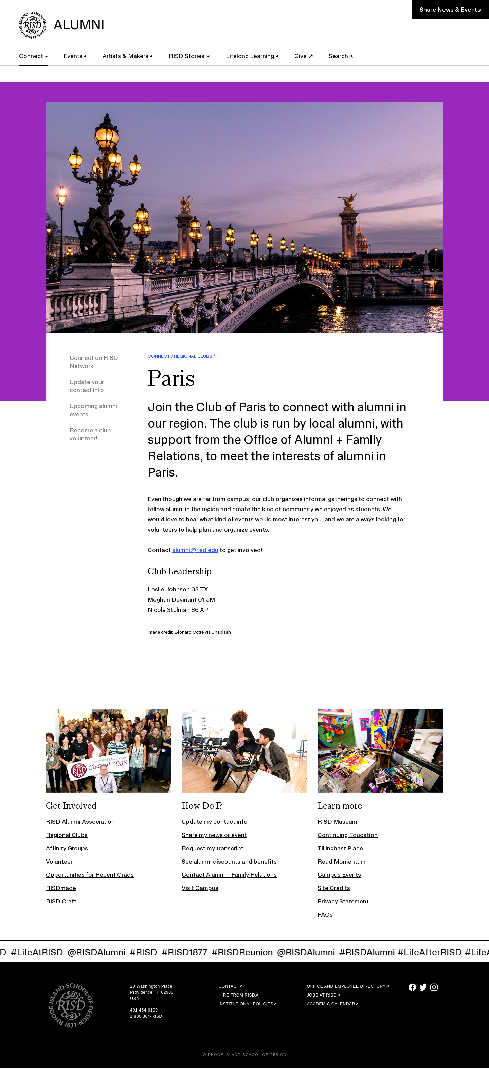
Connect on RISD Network (94, 362)
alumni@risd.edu (195, 550)
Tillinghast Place (340, 849)
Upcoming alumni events (93, 410)
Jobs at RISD (322, 995)
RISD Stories (188, 55)
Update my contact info (215, 822)
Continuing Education (348, 835)
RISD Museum (337, 822)
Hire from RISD (237, 995)
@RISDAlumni (100, 952)
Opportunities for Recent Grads (90, 875)
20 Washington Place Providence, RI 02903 (151, 990)
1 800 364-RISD (146, 1017)
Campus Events (339, 875)
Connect (32, 55)
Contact (229, 987)
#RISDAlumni (371, 952)
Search (342, 55)
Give (301, 55)
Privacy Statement (343, 902)
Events (74, 55)
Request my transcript (212, 849)
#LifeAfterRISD (433, 952)
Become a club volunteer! (90, 435)
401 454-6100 (144, 1010)
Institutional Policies (246, 1004)
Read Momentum (342, 862)
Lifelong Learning (251, 55)
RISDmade (61, 888)
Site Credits (334, 888)
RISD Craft (61, 902)
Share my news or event (214, 835)
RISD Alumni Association (80, 822)
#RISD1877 (188, 952)
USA (134, 999)
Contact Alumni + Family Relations (229, 875)
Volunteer (59, 862)
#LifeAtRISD (41, 952)
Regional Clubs (193, 356)
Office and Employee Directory (346, 987)
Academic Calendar (331, 1004)
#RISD (147, 952)
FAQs (325, 915)
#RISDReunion (246, 952)
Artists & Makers (127, 55)
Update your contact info (87, 386)
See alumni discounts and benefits (229, 862)
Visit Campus (200, 888)
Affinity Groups (67, 849)
